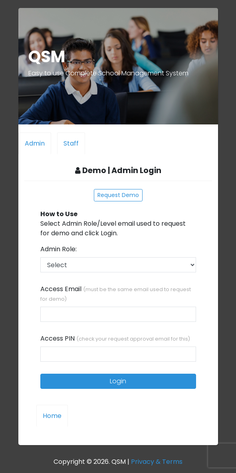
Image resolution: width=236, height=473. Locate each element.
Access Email (115, 293)
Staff (71, 143)
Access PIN (115, 338)
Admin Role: (59, 249)
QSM (46, 56)
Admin (35, 143)
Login (118, 381)
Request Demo (118, 195)
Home (52, 415)
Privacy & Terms (156, 461)
